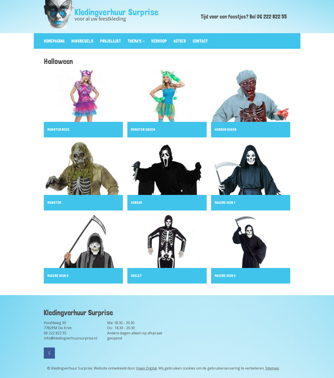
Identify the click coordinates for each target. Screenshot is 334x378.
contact (200, 41)
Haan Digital (146, 368)
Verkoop (159, 41)
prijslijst (110, 41)
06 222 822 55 (55, 333)
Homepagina (54, 41)
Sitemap (272, 368)
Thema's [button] (136, 41)
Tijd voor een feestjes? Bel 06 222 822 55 (244, 16)
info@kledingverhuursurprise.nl (70, 338)
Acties (180, 41)
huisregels (82, 41)
